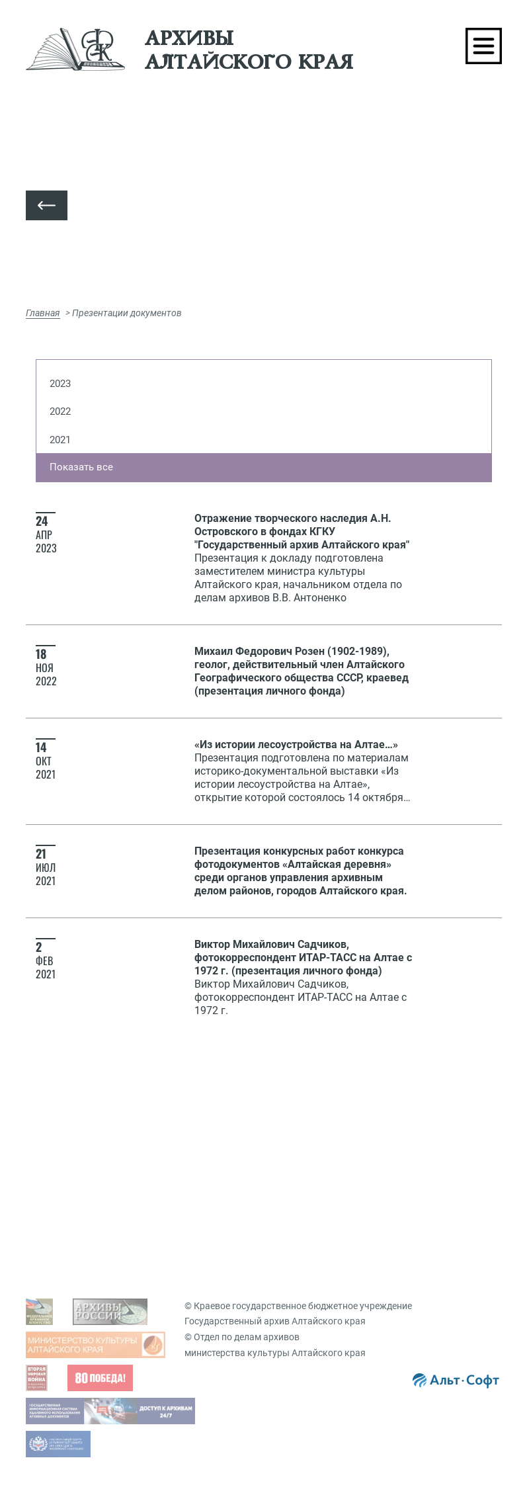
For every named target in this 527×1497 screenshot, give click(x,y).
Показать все (81, 467)
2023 (60, 384)
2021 (60, 440)
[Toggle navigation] (484, 46)
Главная (43, 313)
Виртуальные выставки (338, 1284)
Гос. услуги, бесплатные (339, 1121)
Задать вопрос (81, 1100)
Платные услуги (321, 1141)
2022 (60, 411)
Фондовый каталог (90, 1284)
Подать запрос (319, 1162)
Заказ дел (308, 1182)
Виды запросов (320, 1100)
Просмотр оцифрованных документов (132, 1121)
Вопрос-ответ (309, 1220)
